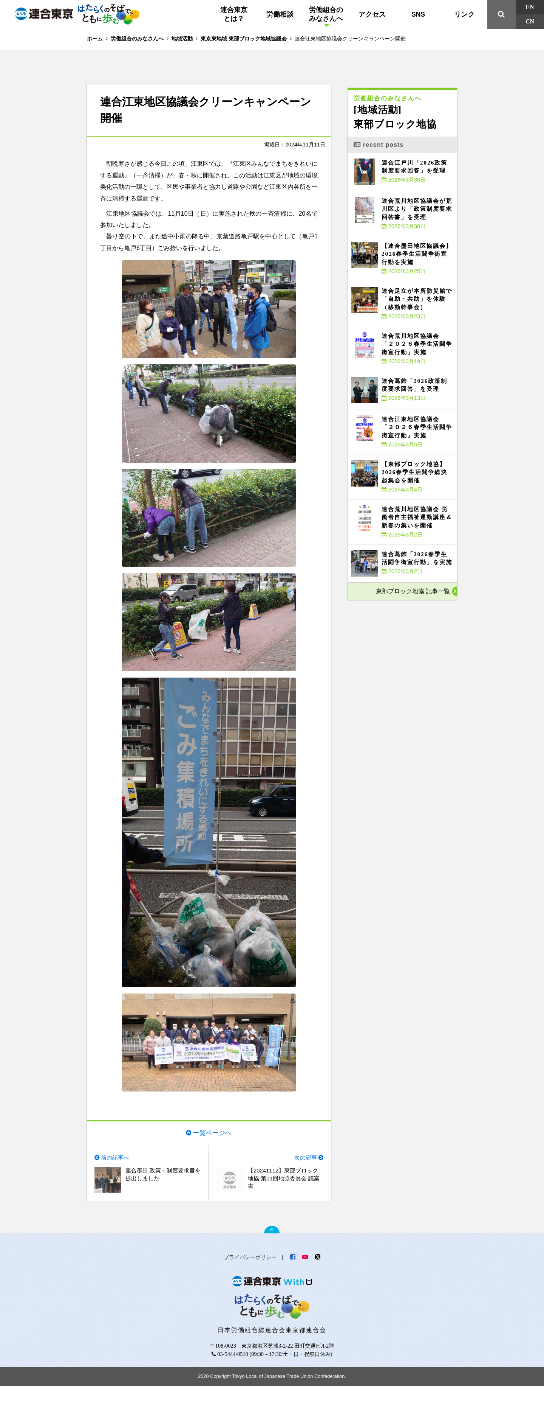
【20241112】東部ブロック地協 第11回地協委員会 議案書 (285, 1195)
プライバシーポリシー (250, 1275)
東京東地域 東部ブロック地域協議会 (244, 39)
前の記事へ (116, 1173)
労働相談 (280, 14)
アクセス (372, 14)
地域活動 (182, 39)
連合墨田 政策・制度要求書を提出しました (162, 1191)
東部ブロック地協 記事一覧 (413, 591)
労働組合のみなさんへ (326, 14)
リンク (464, 14)
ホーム (95, 39)
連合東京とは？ (233, 14)
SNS (418, 14)
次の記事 (304, 1173)
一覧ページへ (212, 1147)
